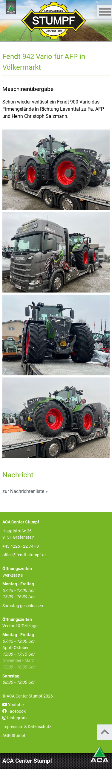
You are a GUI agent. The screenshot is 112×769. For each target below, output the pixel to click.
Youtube (13, 704)
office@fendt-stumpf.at (24, 555)
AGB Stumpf (13, 735)
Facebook (14, 711)
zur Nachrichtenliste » (25, 491)
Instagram (14, 718)
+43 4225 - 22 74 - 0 (20, 546)
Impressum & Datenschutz (26, 726)
